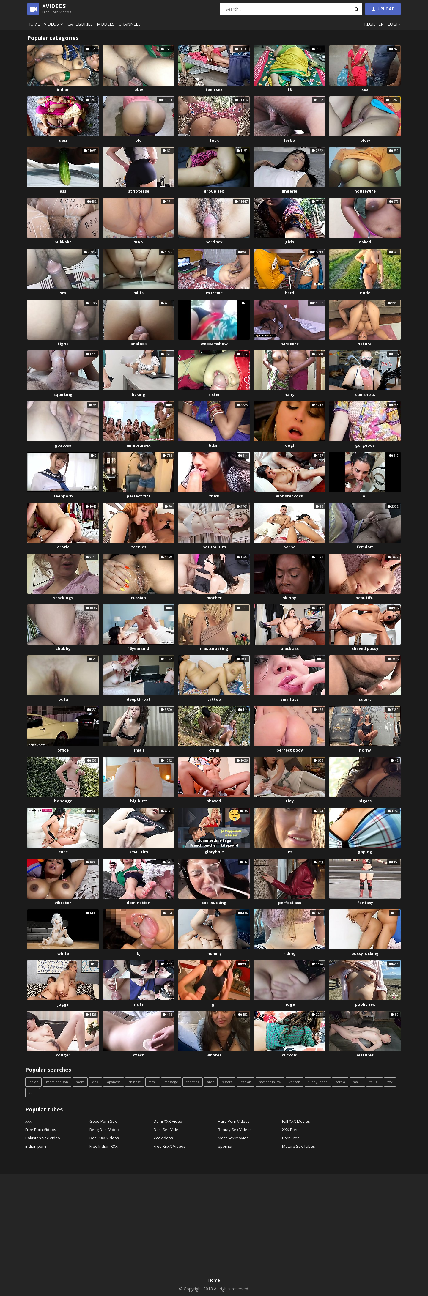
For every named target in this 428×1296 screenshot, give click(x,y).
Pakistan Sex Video (42, 1138)
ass (63, 191)
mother (214, 597)
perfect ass (289, 902)
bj (139, 953)
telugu (374, 1082)
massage (171, 1082)
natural (365, 343)
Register (373, 24)
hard (289, 292)
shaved (214, 801)
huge (289, 1004)
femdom (365, 546)
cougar (63, 1055)
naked (365, 242)
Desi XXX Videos (104, 1138)
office (63, 750)
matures (365, 1055)
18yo (138, 242)
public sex (365, 1004)
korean (294, 1082)
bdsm (214, 445)
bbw (138, 89)
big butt (138, 801)
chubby (63, 648)
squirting (63, 394)
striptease (138, 191)
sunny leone (318, 1082)
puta (63, 699)
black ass (290, 648)
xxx (365, 89)
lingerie (289, 191)
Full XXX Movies (296, 1121)
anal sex (138, 343)
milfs (138, 292)
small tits (138, 851)
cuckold (290, 1055)
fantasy (365, 902)
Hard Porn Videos (234, 1121)
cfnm (214, 750)
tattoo (214, 699)
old (138, 140)
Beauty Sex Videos (235, 1129)
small (138, 750)
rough (289, 445)
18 (289, 89)
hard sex (214, 242)
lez (289, 851)
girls (289, 242)
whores (214, 1055)
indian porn (35, 1146)
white (63, 953)
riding (290, 953)
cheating (192, 1082)
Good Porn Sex (103, 1121)
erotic (63, 546)
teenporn (63, 496)
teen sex (214, 89)
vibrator (63, 902)
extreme (214, 292)
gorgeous (365, 445)
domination (138, 902)
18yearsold (138, 648)
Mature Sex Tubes (298, 1146)
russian (138, 597)
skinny (289, 597)
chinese (134, 1082)
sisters (227, 1082)
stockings (63, 597)
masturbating (214, 648)
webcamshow (214, 343)
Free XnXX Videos (169, 1146)
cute (63, 851)
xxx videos (163, 1138)
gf (214, 1004)
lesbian (245, 1082)
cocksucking (214, 902)
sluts (138, 1004)
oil (365, 496)
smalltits (289, 699)
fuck (214, 140)
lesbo (289, 140)
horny (365, 750)
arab (210, 1082)
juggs (63, 1004)
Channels (130, 24)
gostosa (63, 445)
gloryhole (214, 851)
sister (214, 394)
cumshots (365, 394)
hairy (289, 394)
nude (365, 292)
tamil (153, 1082)
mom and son (57, 1082)
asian (33, 1092)
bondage (63, 801)
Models (105, 24)
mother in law (270, 1082)
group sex (214, 191)
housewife (365, 191)
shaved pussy (365, 648)
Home (33, 24)
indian (63, 89)
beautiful (365, 597)
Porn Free (291, 1138)
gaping (365, 851)
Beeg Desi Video (104, 1129)
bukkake (63, 242)
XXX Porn (290, 1129)
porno (289, 546)
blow (365, 140)
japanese (113, 1082)
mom (80, 1082)
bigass (365, 801)
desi (63, 140)
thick (214, 496)
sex (63, 292)
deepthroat (138, 699)
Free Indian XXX (103, 1146)
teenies (138, 546)
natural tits (214, 546)
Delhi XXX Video (168, 1121)
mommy (214, 953)
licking (138, 394)
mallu (357, 1082)
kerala (340, 1082)
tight (63, 343)
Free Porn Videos (40, 1129)
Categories (80, 24)
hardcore (289, 343)
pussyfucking (365, 953)
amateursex (139, 445)
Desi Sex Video (167, 1129)
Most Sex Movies (233, 1138)
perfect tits (138, 496)
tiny (290, 801)
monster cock (289, 496)
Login (394, 24)
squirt (365, 699)
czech (138, 1055)
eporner (225, 1146)
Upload (382, 9)
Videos (54, 24)
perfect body (289, 750)
